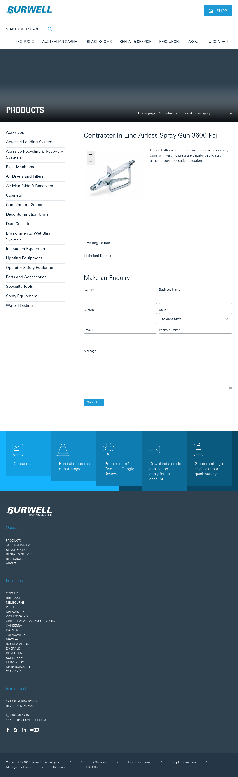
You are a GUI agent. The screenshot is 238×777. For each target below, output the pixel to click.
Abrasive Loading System (29, 141)
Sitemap (59, 767)
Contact (218, 42)
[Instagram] (15, 729)
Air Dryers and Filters (25, 176)
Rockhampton (17, 644)
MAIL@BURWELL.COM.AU (26, 720)
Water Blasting (19, 305)
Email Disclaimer (139, 762)
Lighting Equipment (24, 258)
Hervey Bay (15, 662)
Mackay (12, 639)
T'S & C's (92, 767)
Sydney (12, 593)
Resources (169, 42)
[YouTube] (34, 729)
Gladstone (15, 653)
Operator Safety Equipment (31, 267)
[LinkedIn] (24, 729)
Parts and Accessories (26, 277)
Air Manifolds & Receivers (29, 185)
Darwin (12, 630)
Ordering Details (97, 243)
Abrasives (15, 132)
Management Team (19, 767)
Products (24, 42)
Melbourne (15, 602)
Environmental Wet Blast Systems (28, 236)
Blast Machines (20, 166)
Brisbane (13, 598)
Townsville (15, 634)
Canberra (14, 625)
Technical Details (97, 256)
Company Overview (94, 762)
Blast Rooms (99, 42)
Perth (10, 607)
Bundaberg (15, 657)
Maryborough (18, 667)
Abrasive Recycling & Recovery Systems (34, 154)
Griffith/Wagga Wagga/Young (31, 621)
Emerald (13, 648)
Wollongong (17, 616)
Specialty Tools (19, 286)
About (194, 42)
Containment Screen (25, 204)
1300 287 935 (17, 715)
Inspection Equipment (26, 248)
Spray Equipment (21, 296)
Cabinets (14, 195)
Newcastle (15, 611)
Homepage (147, 113)
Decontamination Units (27, 214)
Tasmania (14, 671)
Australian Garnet (60, 42)
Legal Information (184, 762)
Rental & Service (135, 42)
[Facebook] (8, 729)
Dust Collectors (20, 223)
